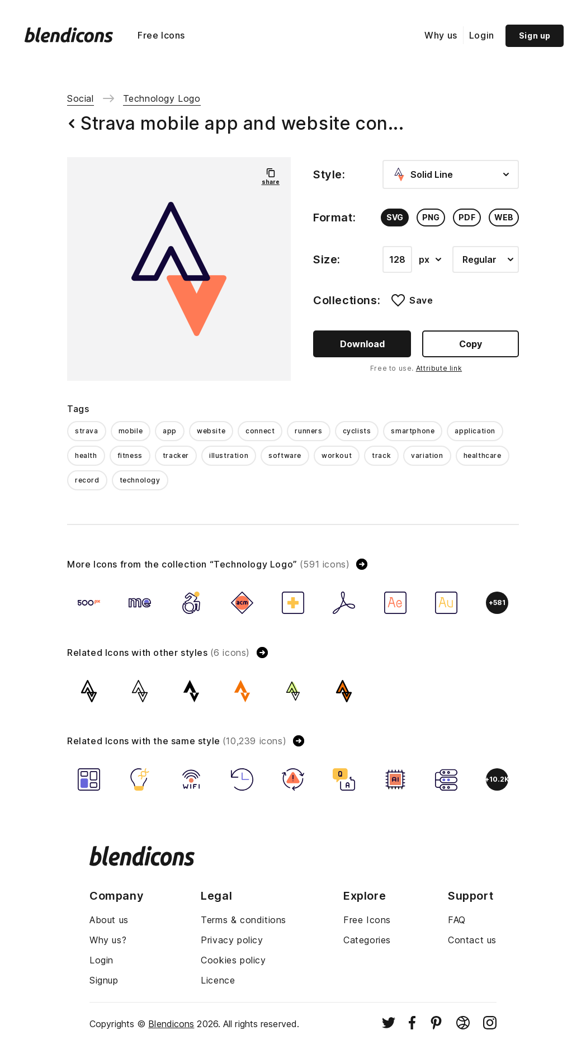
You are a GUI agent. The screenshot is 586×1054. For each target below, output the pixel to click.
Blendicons (171, 1023)
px (430, 259)
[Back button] (71, 123)
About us (109, 919)
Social (80, 98)
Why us (440, 35)
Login (481, 35)
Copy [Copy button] (470, 343)
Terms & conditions (243, 919)
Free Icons (161, 35)
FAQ (457, 919)
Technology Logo (162, 98)
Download (362, 343)
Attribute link (439, 368)
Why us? (107, 940)
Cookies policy (233, 960)
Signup (104, 980)
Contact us (472, 940)
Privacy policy (232, 940)
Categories (367, 940)
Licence (218, 980)
